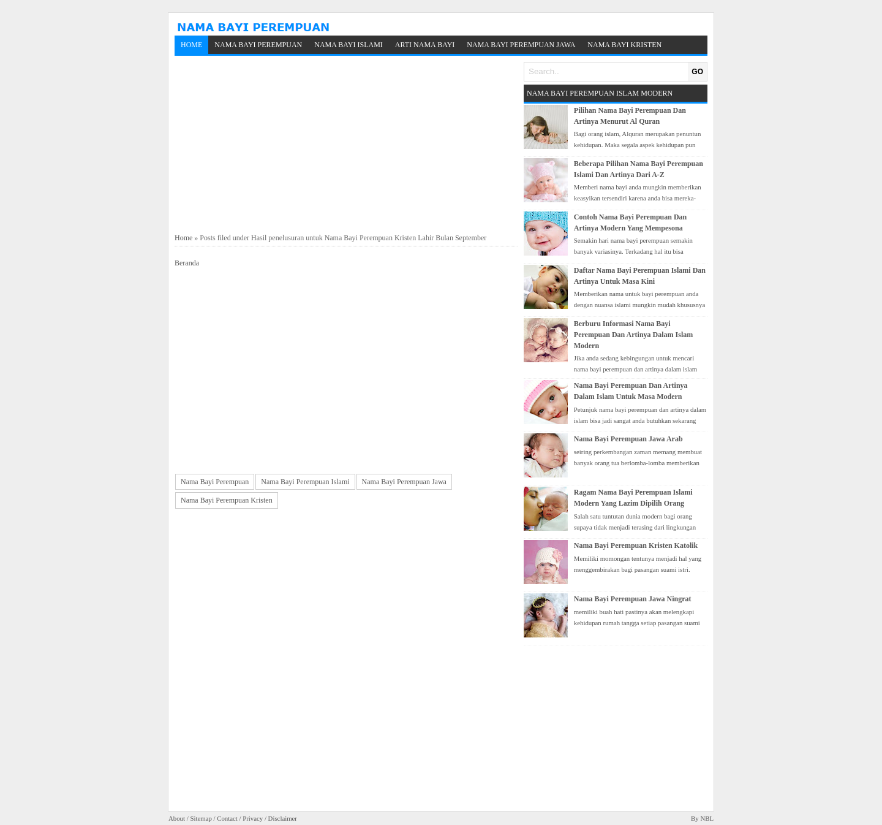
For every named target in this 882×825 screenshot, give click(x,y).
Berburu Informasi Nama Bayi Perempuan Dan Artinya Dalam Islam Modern (633, 334)
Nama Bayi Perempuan (258, 44)
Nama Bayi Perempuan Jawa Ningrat (633, 599)
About (176, 818)
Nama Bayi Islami (348, 44)
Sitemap (200, 818)
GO (697, 71)
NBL (707, 818)
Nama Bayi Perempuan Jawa (521, 44)
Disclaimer (282, 818)
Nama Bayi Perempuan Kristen (227, 500)
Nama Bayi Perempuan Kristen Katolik (636, 545)
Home (191, 44)
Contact (227, 818)
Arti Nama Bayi (425, 44)
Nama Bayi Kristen (624, 44)
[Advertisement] (346, 144)
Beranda (187, 263)
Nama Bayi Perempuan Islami (305, 481)
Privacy (253, 818)
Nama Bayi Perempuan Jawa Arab (628, 439)
